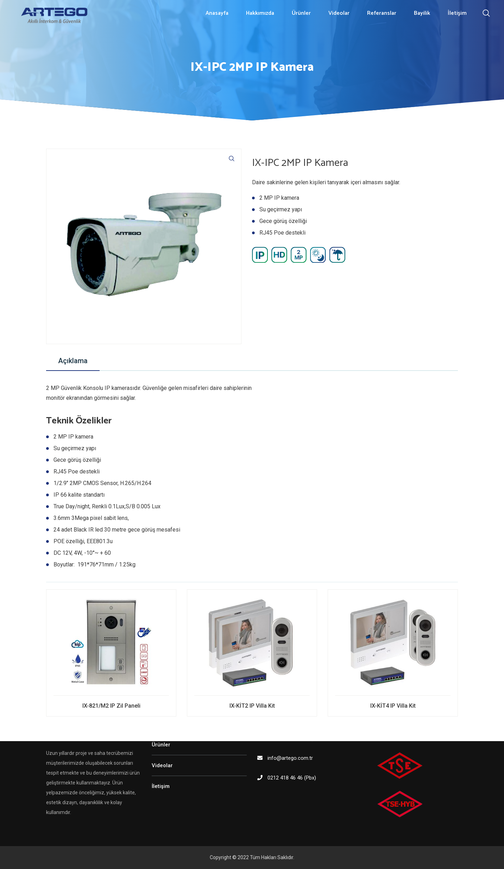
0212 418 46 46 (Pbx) (291, 778)
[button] (231, 158)
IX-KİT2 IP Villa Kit (252, 705)
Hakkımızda (260, 13)
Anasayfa (217, 13)
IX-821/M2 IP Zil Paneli (111, 705)
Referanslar (381, 13)
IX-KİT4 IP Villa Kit (393, 705)
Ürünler (301, 13)
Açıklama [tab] (73, 360)
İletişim (457, 13)
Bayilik (422, 13)
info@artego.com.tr (290, 758)
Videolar (338, 13)
